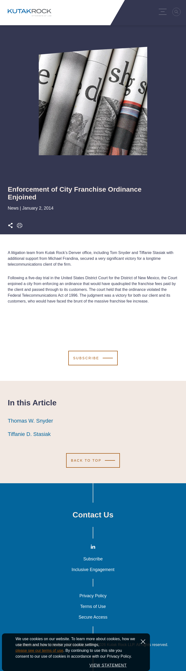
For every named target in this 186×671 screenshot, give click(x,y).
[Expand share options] (10, 227)
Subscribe (93, 559)
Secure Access (92, 617)
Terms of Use (93, 606)
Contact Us (93, 515)
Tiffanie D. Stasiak (29, 434)
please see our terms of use (39, 654)
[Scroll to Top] (93, 460)
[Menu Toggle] (163, 12)
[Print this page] (19, 227)
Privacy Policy (93, 596)
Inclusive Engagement (92, 569)
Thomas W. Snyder (30, 421)
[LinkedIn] (93, 548)
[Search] (177, 12)
